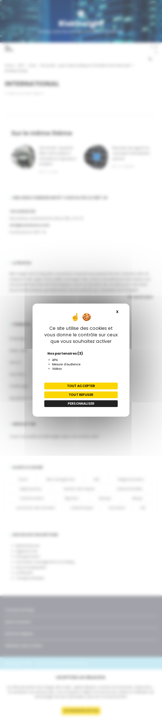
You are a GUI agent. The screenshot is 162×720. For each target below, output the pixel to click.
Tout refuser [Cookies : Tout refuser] (81, 394)
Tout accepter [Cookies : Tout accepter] (81, 385)
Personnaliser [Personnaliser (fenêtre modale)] (81, 403)
